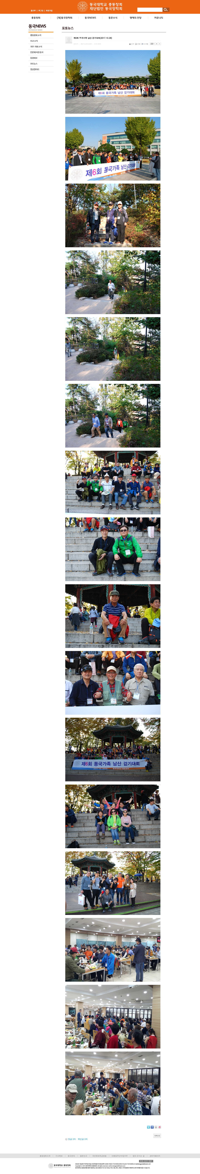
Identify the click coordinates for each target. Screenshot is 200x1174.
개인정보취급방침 (99, 1156)
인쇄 (138, 44)
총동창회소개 (45, 1156)
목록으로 (157, 1136)
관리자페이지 (155, 1156)
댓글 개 (72, 1139)
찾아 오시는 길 (138, 1156)
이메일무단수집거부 (120, 1156)
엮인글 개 (83, 1139)
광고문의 (71, 1156)
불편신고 (83, 1156)
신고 (132, 44)
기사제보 (59, 1156)
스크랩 (145, 44)
